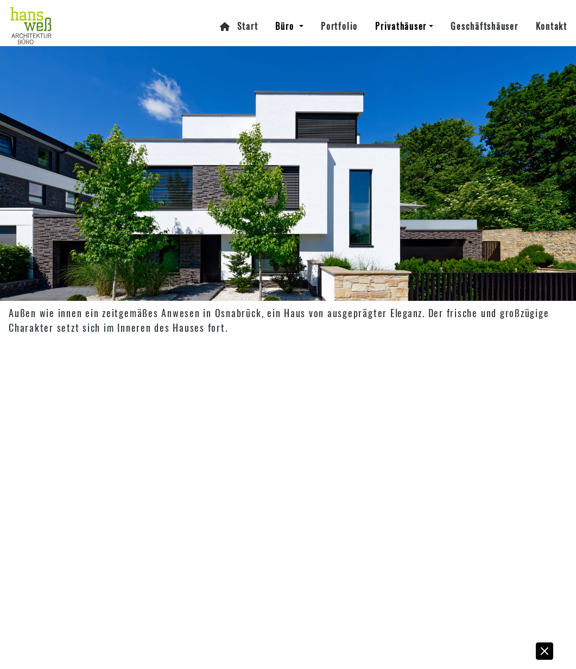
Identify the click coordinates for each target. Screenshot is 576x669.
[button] (545, 654)
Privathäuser (401, 26)
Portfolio (339, 26)
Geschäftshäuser (484, 26)
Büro (286, 26)
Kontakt (551, 26)
